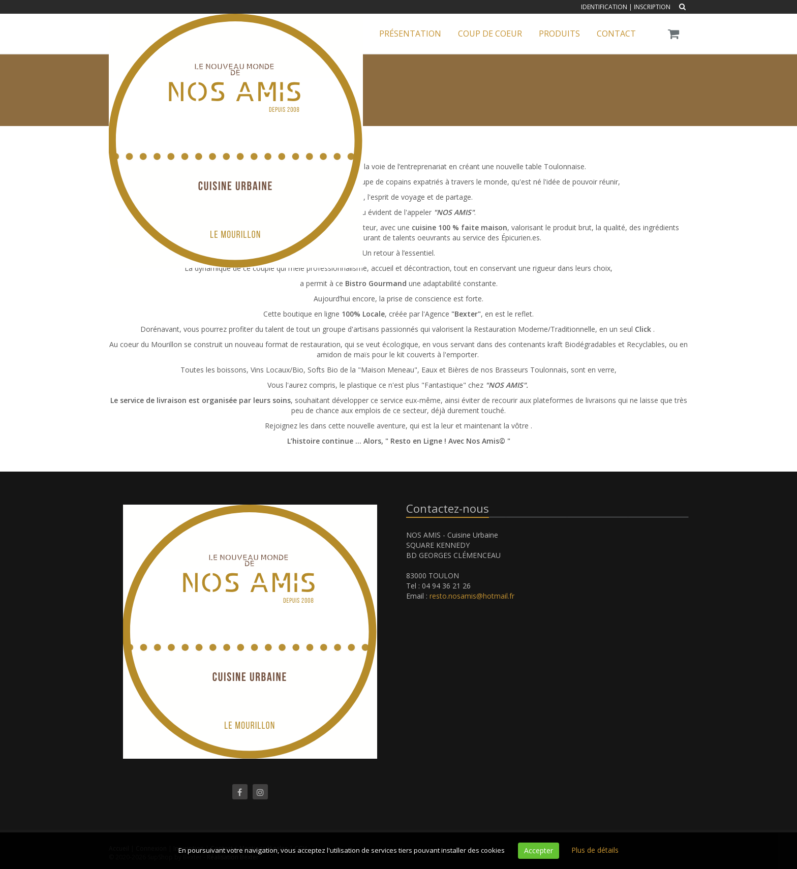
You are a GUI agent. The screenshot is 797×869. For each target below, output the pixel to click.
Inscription (652, 7)
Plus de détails (595, 850)
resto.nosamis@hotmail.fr (472, 596)
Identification (604, 7)
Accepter (538, 850)
